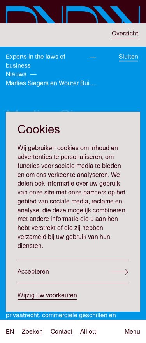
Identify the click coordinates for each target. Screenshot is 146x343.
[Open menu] (132, 331)
